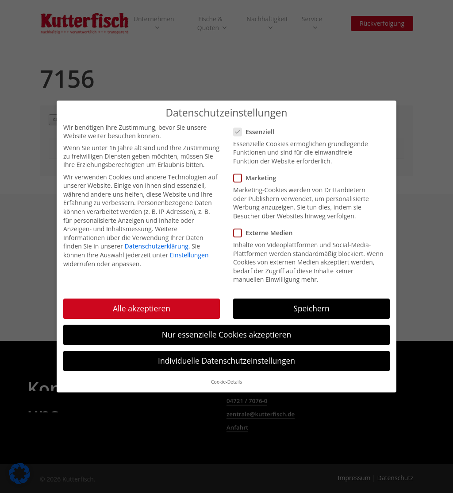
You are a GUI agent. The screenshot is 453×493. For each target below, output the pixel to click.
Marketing (257, 175)
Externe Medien (265, 229)
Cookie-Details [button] (226, 379)
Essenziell (256, 128)
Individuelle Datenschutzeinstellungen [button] (226, 357)
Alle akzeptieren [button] (141, 305)
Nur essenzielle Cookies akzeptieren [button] (227, 331)
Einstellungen (189, 252)
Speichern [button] (311, 305)
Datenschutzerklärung (156, 243)
